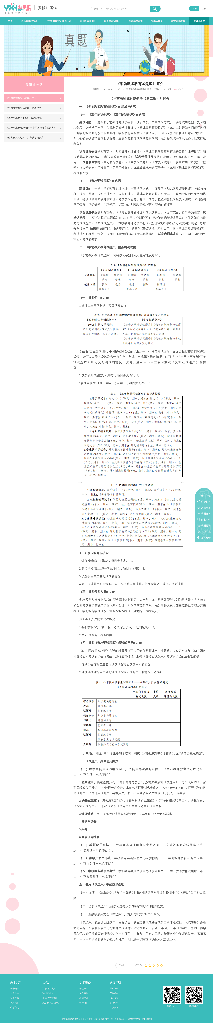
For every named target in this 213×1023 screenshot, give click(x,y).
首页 (10, 21)
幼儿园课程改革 (29, 21)
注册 (204, 8)
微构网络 (150, 1019)
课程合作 (83, 1003)
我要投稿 (14, 998)
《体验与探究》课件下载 (58, 21)
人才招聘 (14, 1003)
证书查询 (114, 1003)
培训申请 (83, 998)
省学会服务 (157, 21)
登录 (194, 8)
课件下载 (114, 988)
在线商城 (114, 1007)
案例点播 (114, 993)
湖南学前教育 (136, 21)
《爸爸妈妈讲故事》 (50, 1003)
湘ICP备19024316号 (102, 1019)
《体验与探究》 (48, 988)
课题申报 (83, 993)
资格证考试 (199, 21)
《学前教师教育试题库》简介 (138, 89)
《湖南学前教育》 (49, 998)
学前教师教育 (178, 21)
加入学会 (14, 993)
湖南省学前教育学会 (76, 1019)
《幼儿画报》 (47, 993)
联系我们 (14, 1007)
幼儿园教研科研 (112, 21)
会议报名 (83, 988)
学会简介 (14, 988)
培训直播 (114, 998)
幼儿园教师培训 (88, 21)
